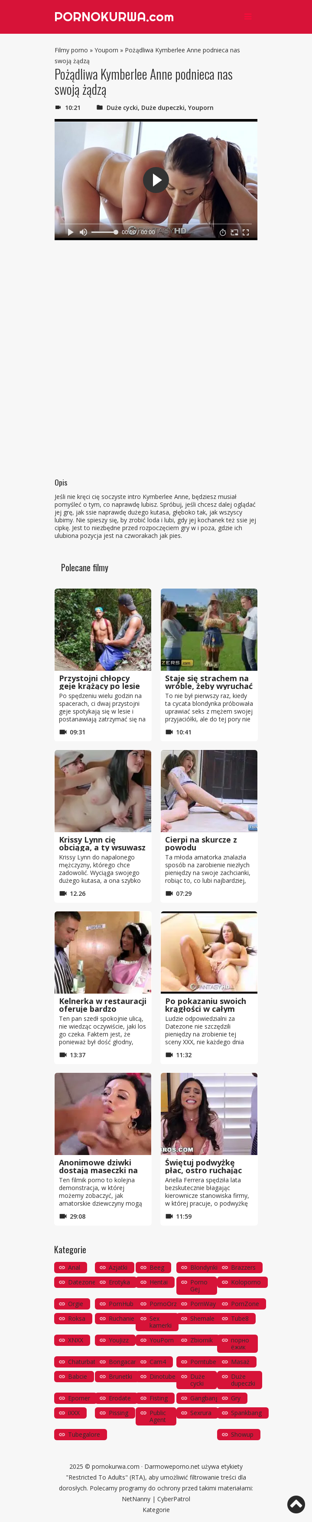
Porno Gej (199, 1285)
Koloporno (246, 1282)
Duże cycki (122, 107)
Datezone (82, 1282)
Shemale (202, 1318)
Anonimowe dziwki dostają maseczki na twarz (98, 1170)
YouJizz (119, 1340)
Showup (242, 1434)
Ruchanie (121, 1318)
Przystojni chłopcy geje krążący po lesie (99, 682)
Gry (235, 1398)
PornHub (121, 1304)
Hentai (159, 1282)
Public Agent (158, 1416)
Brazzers (243, 1267)
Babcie (77, 1376)
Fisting (159, 1398)
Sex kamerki (161, 1321)
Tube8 (240, 1318)
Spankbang (246, 1413)
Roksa (76, 1318)
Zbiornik (201, 1340)
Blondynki (204, 1267)
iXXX (74, 1413)
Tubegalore (84, 1434)
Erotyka (119, 1282)
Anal (74, 1267)
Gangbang (204, 1398)
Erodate (120, 1398)
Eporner (79, 1398)
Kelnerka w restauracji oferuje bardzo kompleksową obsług (102, 1009)
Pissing (118, 1413)
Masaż (240, 1362)
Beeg (157, 1267)
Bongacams (126, 1362)
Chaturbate (83, 1362)
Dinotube (163, 1376)
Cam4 (158, 1362)
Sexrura (200, 1413)
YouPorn (162, 1340)
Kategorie (156, 1510)
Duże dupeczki (163, 107)
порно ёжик (240, 1343)
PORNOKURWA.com (115, 16)
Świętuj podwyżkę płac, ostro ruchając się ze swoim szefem (204, 1170)
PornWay (203, 1304)
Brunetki (120, 1376)
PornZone (245, 1304)
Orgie (75, 1304)
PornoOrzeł (166, 1304)
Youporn (106, 50)
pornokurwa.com (116, 1466)
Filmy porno (71, 50)
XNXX (75, 1340)
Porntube (203, 1362)
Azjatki (118, 1267)
